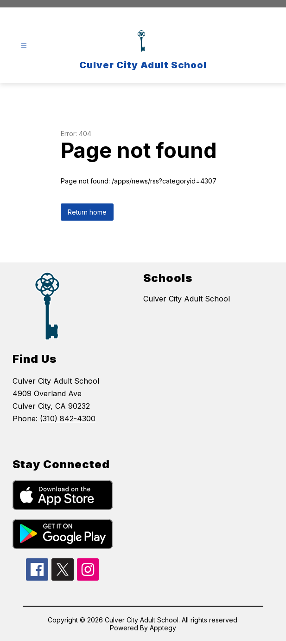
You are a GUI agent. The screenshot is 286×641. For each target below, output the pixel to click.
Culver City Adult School (186, 298)
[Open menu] (24, 45)
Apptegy (163, 628)
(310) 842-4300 (67, 418)
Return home (87, 212)
